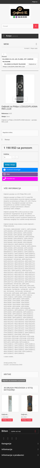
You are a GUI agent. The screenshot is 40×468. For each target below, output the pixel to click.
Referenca (5, 113)
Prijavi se (34, 1)
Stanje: (4, 116)
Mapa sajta (34, 48)
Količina (6, 154)
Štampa (7, 139)
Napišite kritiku (7, 132)
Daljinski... (5, 414)
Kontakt (26, 48)
